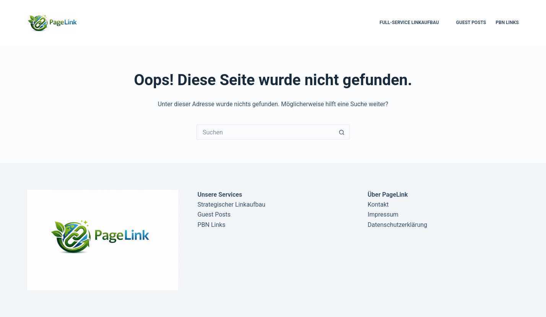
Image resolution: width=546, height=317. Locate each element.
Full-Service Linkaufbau (409, 22)
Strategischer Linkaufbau (231, 204)
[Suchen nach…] (265, 132)
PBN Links (507, 22)
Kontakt (378, 204)
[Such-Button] (341, 132)
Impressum (383, 214)
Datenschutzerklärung (397, 224)
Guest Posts (471, 22)
